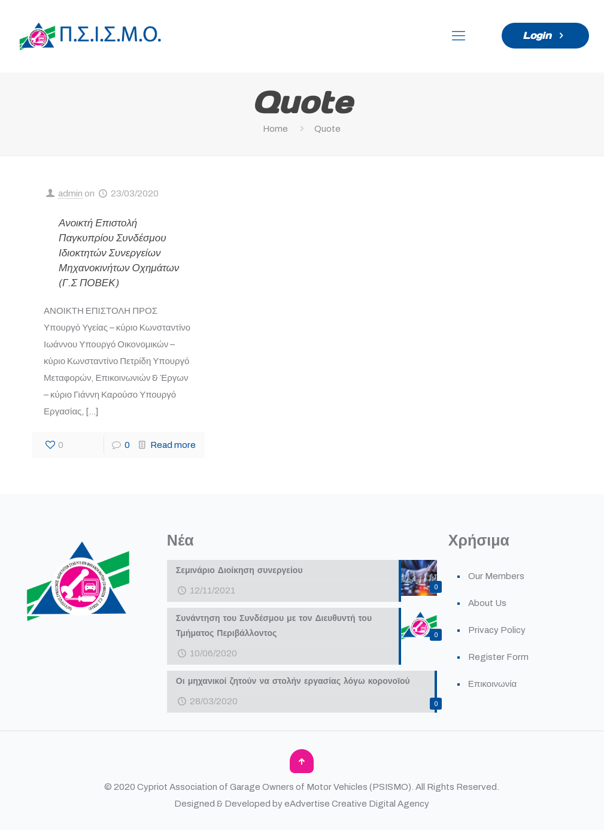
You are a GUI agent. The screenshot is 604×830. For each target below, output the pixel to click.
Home (275, 129)
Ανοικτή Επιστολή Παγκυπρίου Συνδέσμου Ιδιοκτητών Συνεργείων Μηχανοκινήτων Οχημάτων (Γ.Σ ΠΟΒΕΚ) (119, 253)
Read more (173, 445)
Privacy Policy (497, 630)
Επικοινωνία (492, 684)
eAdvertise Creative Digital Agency (356, 803)
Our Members (496, 576)
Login (545, 35)
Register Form (498, 657)
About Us (487, 603)
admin (70, 193)
